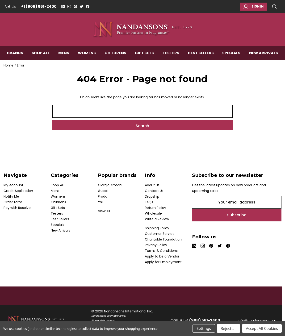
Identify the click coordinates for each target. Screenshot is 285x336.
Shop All (41, 53)
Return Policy (155, 207)
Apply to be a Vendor (162, 256)
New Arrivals (263, 53)
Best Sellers (201, 53)
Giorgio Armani (110, 185)
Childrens (115, 53)
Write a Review (157, 219)
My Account (13, 185)
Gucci (103, 190)
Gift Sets (144, 53)
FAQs (149, 202)
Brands (15, 53)
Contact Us (154, 190)
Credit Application (18, 190)
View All (104, 211)
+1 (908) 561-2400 (39, 6)
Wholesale (153, 213)
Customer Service (160, 233)
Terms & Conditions (161, 250)
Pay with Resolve (17, 207)
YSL (100, 202)
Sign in (253, 6)
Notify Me (11, 196)
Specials (231, 53)
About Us (152, 185)
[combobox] (142, 111)
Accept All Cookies (262, 328)
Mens (63, 53)
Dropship (152, 196)
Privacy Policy (156, 245)
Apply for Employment (163, 262)
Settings (204, 328)
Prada (102, 196)
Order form (13, 202)
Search (274, 6)
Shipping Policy (157, 228)
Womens (87, 53)
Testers (171, 53)
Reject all (228, 328)
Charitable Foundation (163, 239)
